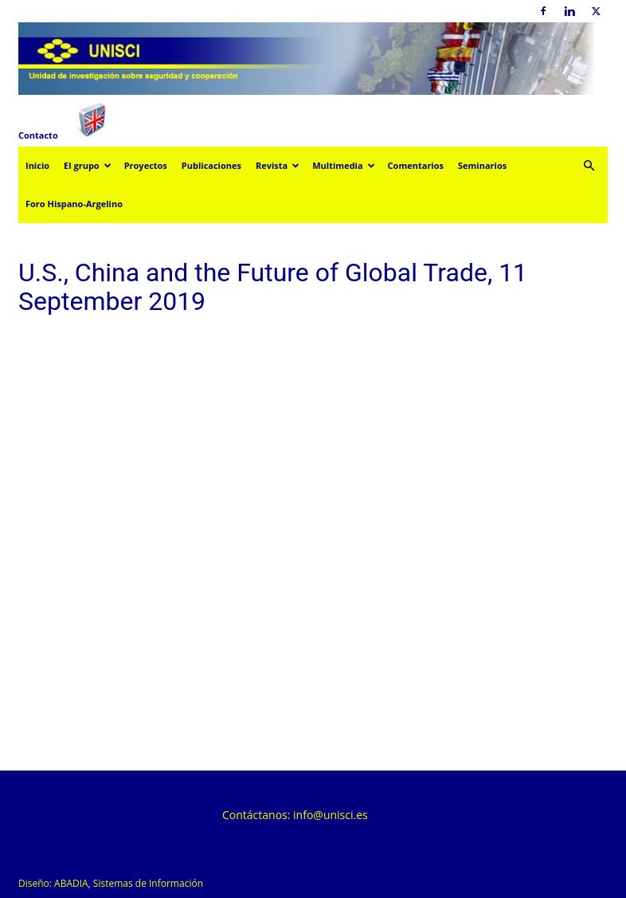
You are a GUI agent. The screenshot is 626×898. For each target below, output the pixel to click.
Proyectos (145, 165)
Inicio (37, 165)
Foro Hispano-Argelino (74, 204)
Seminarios (482, 165)
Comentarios (416, 165)
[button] (588, 166)
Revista (277, 165)
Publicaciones (211, 165)
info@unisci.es (330, 814)
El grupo (88, 165)
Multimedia (343, 165)
